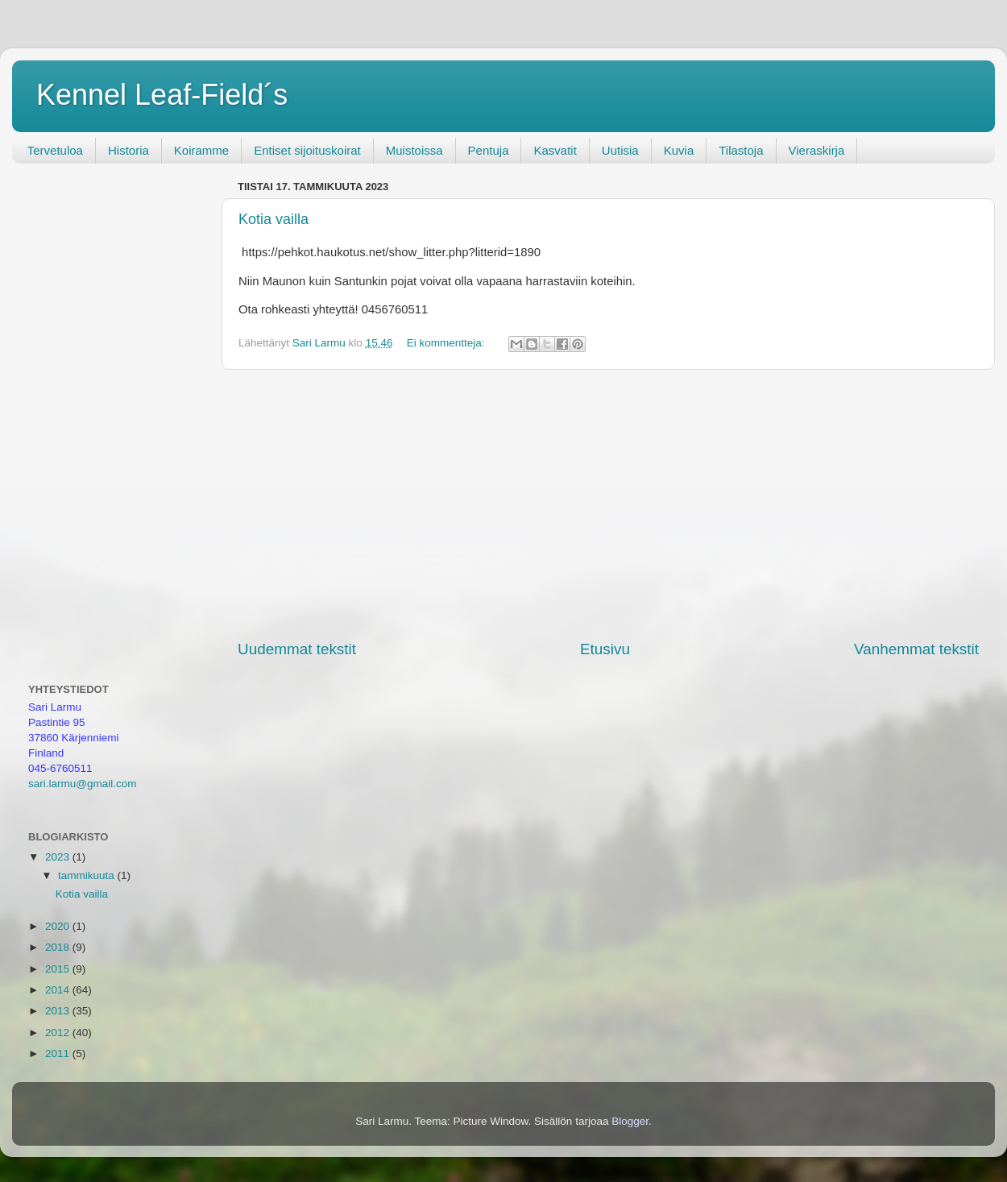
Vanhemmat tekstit (916, 649)
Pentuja (488, 150)
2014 (59, 990)
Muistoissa (414, 150)
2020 (59, 926)
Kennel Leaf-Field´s (162, 94)
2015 (59, 969)
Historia (128, 150)
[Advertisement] (608, 504)
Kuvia (679, 150)
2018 (59, 947)
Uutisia (620, 150)
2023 (59, 857)
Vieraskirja (817, 150)
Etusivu (605, 649)
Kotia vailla (273, 219)
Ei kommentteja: (447, 343)
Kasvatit (554, 150)
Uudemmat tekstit (297, 649)
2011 (59, 1053)
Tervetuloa (55, 150)
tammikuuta (88, 875)
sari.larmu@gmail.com (82, 784)
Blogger (630, 1121)
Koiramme (201, 150)
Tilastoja (741, 150)
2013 (59, 1011)
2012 (59, 1032)
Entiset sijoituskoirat (307, 150)
